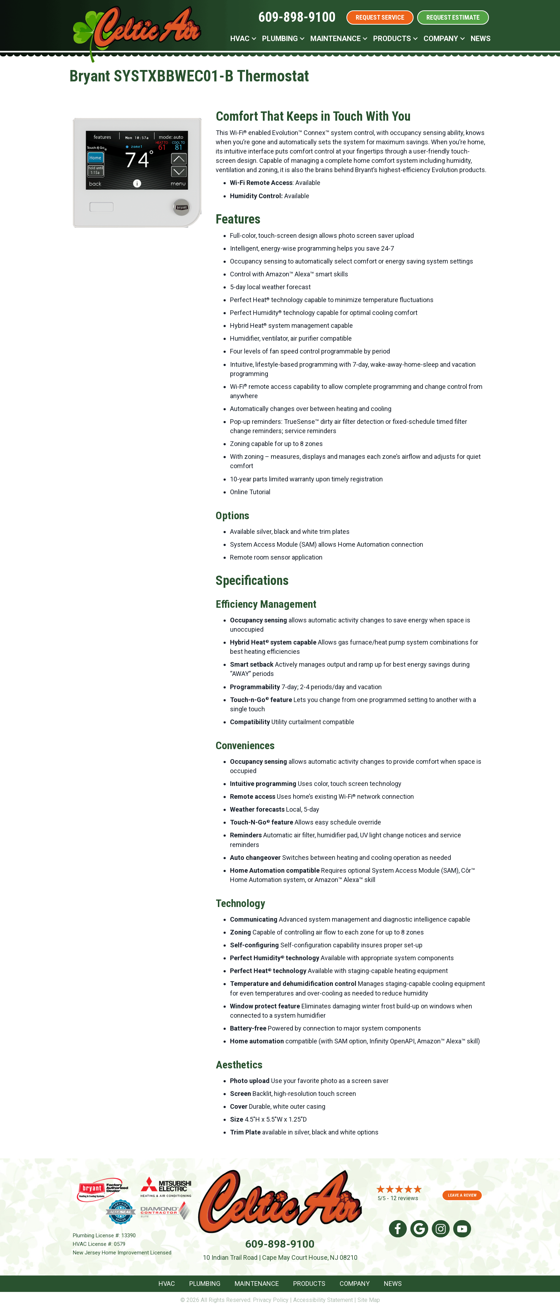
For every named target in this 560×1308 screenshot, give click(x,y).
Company (441, 38)
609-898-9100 (296, 17)
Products (392, 38)
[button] (254, 38)
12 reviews (404, 1198)
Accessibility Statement (323, 1300)
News (481, 38)
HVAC (240, 38)
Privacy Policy (271, 1300)
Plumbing (280, 38)
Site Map (369, 1300)
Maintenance (335, 38)
